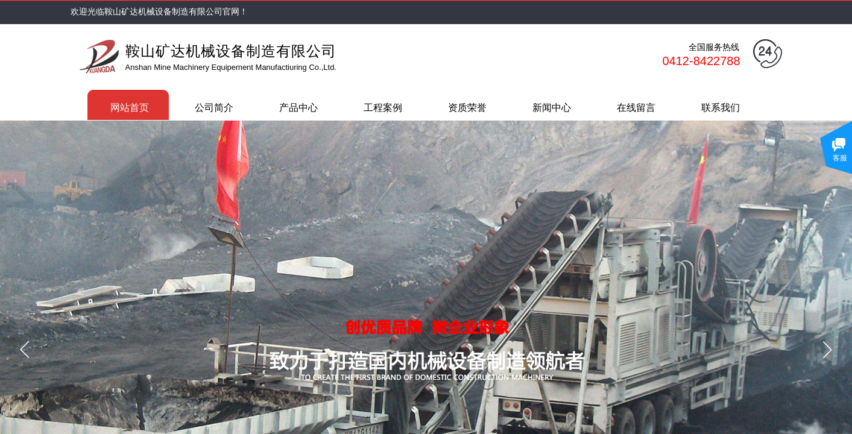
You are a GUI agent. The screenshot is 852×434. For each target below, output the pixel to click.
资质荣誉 (467, 107)
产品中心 (298, 107)
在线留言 (636, 107)
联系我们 (720, 107)
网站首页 (129, 107)
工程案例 (383, 107)
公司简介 (214, 107)
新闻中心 (551, 107)
